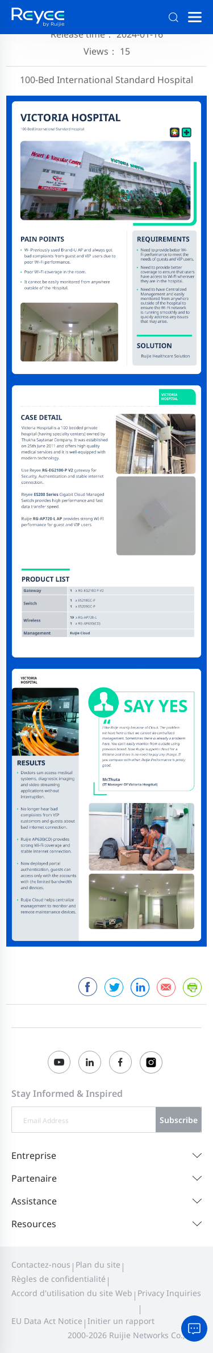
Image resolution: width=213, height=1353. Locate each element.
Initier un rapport (120, 1320)
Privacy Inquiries (169, 1293)
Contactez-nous (40, 1264)
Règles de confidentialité (58, 1278)
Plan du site (98, 1264)
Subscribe (179, 1120)
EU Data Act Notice (46, 1320)
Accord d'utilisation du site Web (71, 1293)
